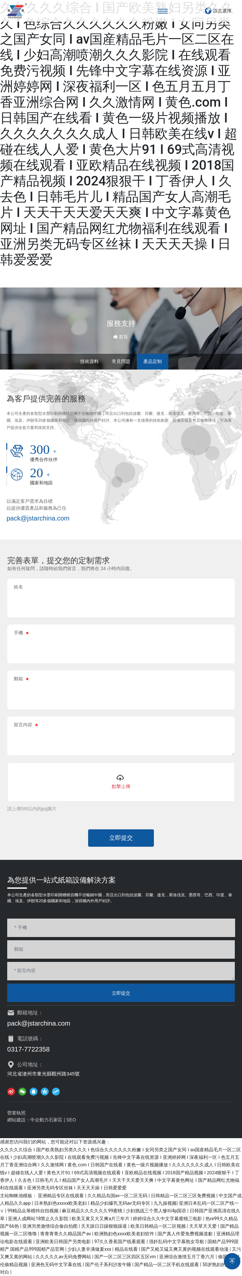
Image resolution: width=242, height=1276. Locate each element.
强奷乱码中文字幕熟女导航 (177, 1241)
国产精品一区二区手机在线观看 (167, 1264)
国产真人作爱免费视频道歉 (185, 1233)
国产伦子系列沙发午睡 (108, 1264)
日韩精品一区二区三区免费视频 (183, 1195)
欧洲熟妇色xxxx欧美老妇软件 (124, 1233)
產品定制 (152, 361)
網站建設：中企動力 (28, 1119)
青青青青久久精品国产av (66, 1233)
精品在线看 (127, 1249)
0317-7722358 (28, 1049)
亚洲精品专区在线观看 (61, 1195)
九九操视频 (165, 1203)
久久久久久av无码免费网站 (64, 1256)
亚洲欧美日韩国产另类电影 (64, 1241)
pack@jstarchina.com (38, 518)
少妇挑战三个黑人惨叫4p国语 (156, 1210)
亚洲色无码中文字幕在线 (57, 1264)
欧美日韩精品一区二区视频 (159, 1226)
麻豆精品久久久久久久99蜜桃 (92, 1210)
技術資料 (89, 361)
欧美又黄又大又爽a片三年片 (101, 1218)
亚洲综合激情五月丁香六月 (187, 1256)
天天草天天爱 (203, 1226)
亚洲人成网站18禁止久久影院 (38, 1218)
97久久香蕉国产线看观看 (120, 1241)
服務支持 (121, 323)
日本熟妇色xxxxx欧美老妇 (61, 1203)
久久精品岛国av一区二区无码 (118, 1195)
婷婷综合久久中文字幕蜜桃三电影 (168, 1218)
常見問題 (121, 361)
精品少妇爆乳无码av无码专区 (121, 1203)
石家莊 (55, 1119)
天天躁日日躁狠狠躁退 (104, 1226)
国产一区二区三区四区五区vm (125, 1256)
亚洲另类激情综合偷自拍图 (50, 1226)
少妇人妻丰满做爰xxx (89, 1249)
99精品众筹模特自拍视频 (33, 1210)
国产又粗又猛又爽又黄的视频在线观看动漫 (185, 1249)
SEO (71, 1119)
